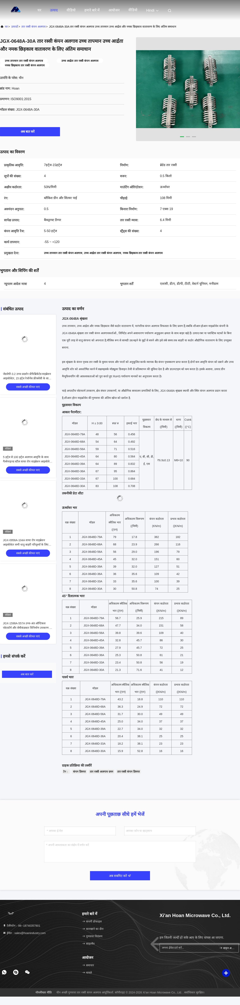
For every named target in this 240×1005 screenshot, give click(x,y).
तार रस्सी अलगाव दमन (101, 771)
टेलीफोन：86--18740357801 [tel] (21, 925)
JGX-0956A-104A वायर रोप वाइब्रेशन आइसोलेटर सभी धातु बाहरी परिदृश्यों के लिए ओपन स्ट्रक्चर (25, 545)
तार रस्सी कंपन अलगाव (33, 26)
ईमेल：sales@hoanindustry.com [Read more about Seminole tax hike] (24, 933)
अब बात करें (30, 131)
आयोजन (114, 10)
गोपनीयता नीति (44, 992)
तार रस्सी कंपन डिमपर (128, 771)
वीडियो (71, 10)
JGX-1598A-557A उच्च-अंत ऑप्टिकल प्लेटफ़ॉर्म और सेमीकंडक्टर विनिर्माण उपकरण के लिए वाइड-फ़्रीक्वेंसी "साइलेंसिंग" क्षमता (27, 628)
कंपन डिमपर (79, 771)
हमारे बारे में (92, 10)
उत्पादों (14, 26)
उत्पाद (54, 10)
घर (39, 10)
